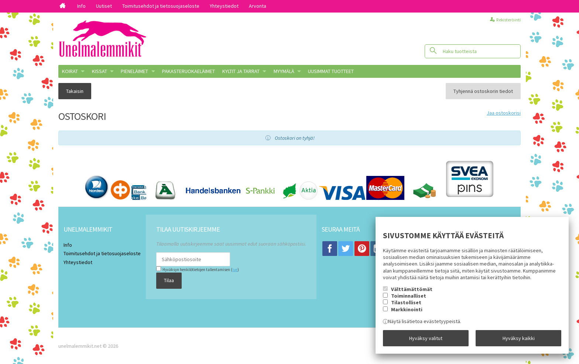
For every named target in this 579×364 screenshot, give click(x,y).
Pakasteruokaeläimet (188, 71)
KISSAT (99, 71)
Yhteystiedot (224, 6)
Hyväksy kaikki (519, 338)
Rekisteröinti (508, 19)
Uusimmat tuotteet (331, 71)
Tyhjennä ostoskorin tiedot (483, 91)
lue (234, 269)
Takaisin (74, 91)
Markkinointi (406, 309)
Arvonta (257, 6)
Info (81, 6)
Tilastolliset (406, 302)
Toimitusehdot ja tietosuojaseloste (160, 6)
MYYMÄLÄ (284, 71)
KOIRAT (70, 71)
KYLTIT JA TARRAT (241, 71)
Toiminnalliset (408, 295)
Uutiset (104, 6)
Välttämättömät (411, 289)
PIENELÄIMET (134, 71)
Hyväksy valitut (425, 338)
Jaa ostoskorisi (504, 113)
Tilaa (169, 280)
